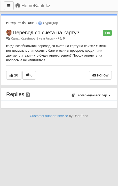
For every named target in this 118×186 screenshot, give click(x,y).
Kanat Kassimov (23, 38)
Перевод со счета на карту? (46, 32)
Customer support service (49, 116)
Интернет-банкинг (20, 23)
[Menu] (9, 5)
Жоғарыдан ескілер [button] (91, 95)
